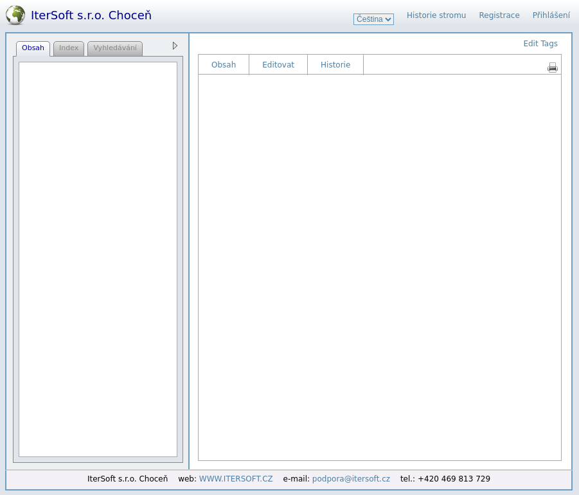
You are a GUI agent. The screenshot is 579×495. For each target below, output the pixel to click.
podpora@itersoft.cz (351, 478)
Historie (335, 64)
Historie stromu (436, 15)
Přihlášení (551, 15)
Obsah (223, 64)
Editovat (278, 64)
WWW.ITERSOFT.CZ (236, 478)
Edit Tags (540, 43)
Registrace (499, 15)
